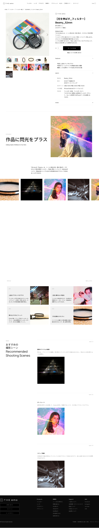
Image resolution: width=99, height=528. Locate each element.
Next (47, 34)
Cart (94, 3)
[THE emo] (8, 3)
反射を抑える (56, 516)
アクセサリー (40, 506)
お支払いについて (73, 509)
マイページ (75, 3)
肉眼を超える (56, 504)
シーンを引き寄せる (57, 502)
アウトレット (54, 3)
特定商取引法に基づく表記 (83, 522)
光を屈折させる (56, 513)
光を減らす (55, 506)
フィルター (29, 3)
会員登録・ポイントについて (76, 504)
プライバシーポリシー (94, 522)
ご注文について (72, 502)
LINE (86, 509)
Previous (8, 34)
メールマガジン (9, 513)
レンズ (35, 3)
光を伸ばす (55, 511)
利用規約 (74, 522)
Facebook (87, 502)
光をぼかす (55, 509)
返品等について (72, 511)
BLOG (60, 3)
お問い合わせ (9, 505)
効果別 (47, 3)
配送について (72, 506)
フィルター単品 (19, 9)
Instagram (87, 504)
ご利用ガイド (67, 3)
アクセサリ (41, 3)
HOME (6, 9)
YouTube (87, 506)
